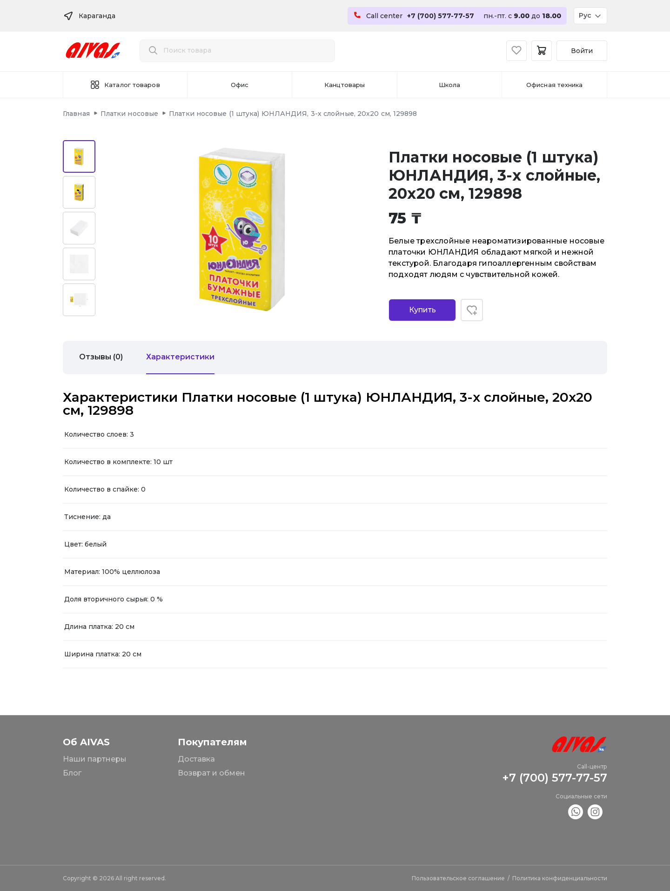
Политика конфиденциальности (559, 878)
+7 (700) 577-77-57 (554, 777)
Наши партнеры (95, 759)
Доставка (196, 759)
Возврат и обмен (211, 773)
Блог (72, 773)
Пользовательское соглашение (458, 878)
